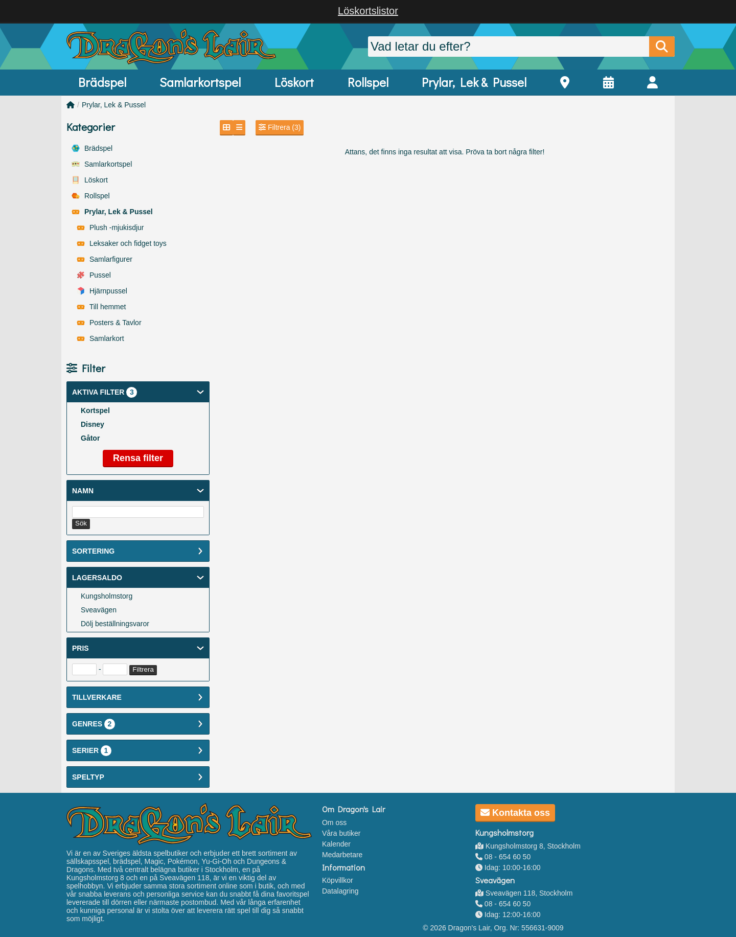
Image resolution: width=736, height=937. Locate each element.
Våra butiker (341, 833)
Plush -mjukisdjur (110, 227)
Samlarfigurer (104, 259)
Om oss (334, 822)
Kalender (336, 844)
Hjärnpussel (102, 291)
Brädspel (102, 82)
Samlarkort (100, 338)
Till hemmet (101, 307)
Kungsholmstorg (106, 596)
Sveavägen (99, 610)
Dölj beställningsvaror (115, 624)
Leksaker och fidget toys (122, 243)
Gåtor (90, 438)
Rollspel (368, 82)
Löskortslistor (368, 10)
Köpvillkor (337, 880)
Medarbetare (342, 855)
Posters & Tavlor (109, 322)
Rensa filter (138, 458)
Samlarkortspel (200, 82)
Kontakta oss (515, 813)
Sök (81, 523)
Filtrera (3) (280, 127)
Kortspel (95, 410)
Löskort (294, 82)
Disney (92, 424)
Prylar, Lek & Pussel (474, 82)
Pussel (94, 275)
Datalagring (340, 891)
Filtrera (142, 669)
